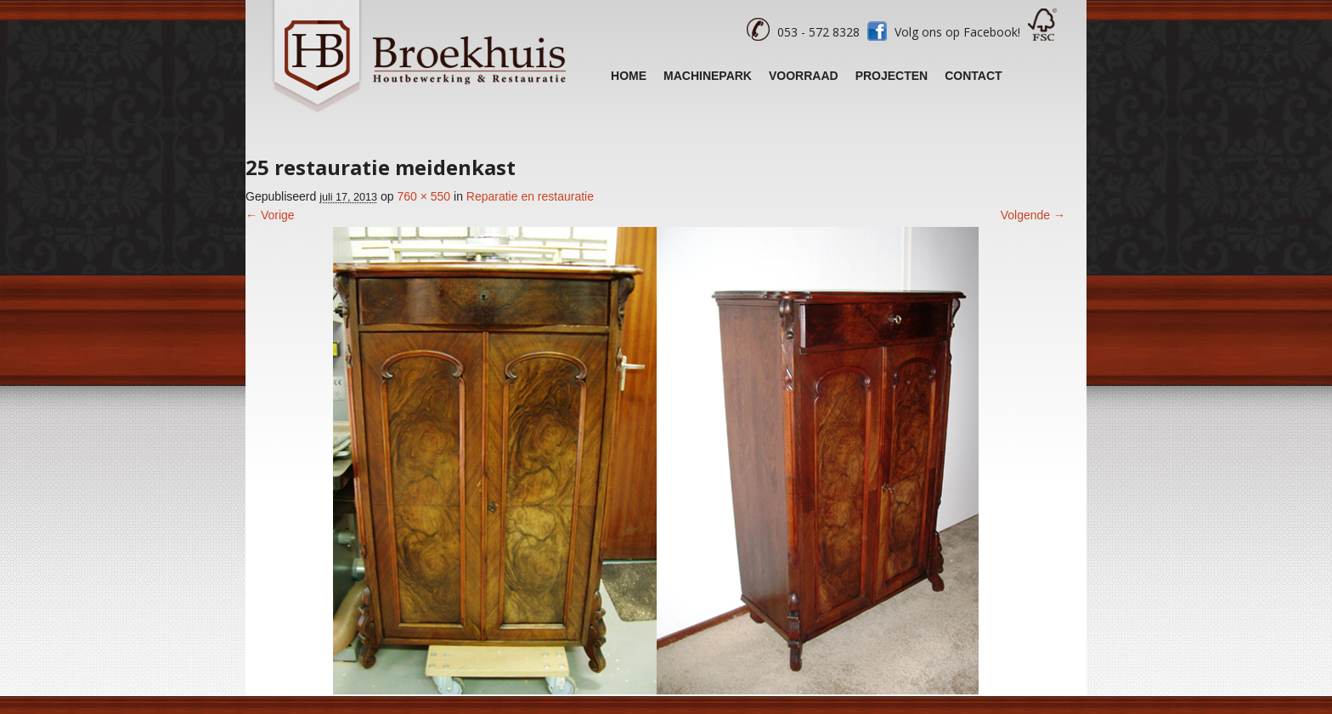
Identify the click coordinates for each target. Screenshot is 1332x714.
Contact (973, 75)
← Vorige (270, 215)
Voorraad (803, 75)
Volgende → (1033, 215)
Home (628, 75)
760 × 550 (423, 196)
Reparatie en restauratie (530, 196)
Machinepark (707, 75)
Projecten (891, 75)
